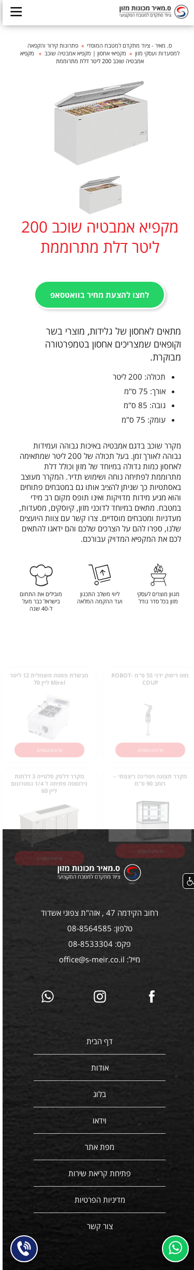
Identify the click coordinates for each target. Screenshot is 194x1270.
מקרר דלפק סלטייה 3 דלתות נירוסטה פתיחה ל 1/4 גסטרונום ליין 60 (46, 788)
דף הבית (97, 1041)
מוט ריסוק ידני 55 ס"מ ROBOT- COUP (147, 683)
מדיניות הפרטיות (97, 1199)
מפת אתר (97, 1147)
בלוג (97, 1094)
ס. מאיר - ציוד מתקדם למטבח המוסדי (126, 45)
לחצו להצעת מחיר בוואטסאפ (97, 295)
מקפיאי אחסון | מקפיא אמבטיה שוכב (83, 53)
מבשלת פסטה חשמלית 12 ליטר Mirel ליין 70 (46, 683)
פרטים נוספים (147, 754)
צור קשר (97, 1226)
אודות (97, 1067)
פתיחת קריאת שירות (97, 1173)
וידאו (97, 1120)
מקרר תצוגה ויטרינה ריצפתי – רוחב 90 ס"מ (148, 784)
